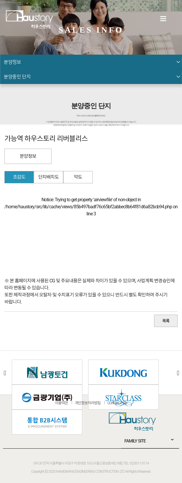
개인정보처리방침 (88, 403)
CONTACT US (117, 403)
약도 (78, 177)
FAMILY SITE (135, 441)
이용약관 (61, 403)
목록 (165, 320)
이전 (4, 372)
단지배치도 (48, 177)
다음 (177, 372)
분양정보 (28, 156)
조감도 (19, 177)
